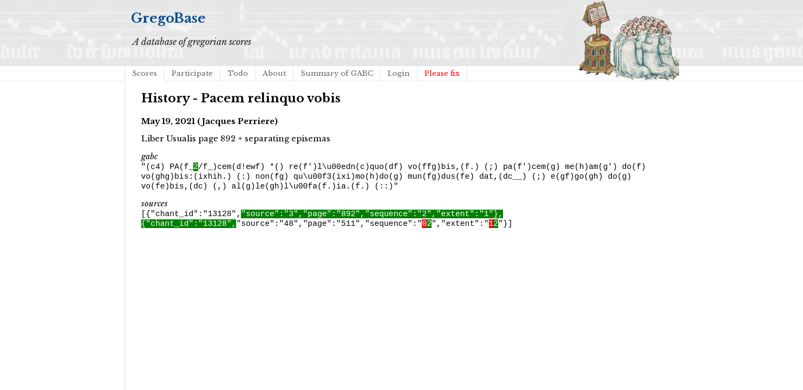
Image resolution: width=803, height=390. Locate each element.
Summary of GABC (337, 73)
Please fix (442, 73)
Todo (237, 73)
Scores (144, 73)
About (274, 73)
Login (399, 73)
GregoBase (168, 18)
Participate (192, 73)
